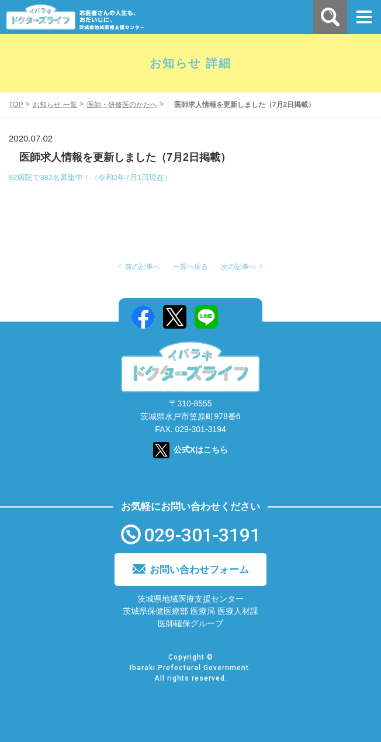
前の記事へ (142, 267)
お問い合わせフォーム (199, 569)
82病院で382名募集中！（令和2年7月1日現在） (90, 177)
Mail (238, 317)
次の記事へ (238, 267)
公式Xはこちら (201, 449)
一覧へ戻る (190, 267)
